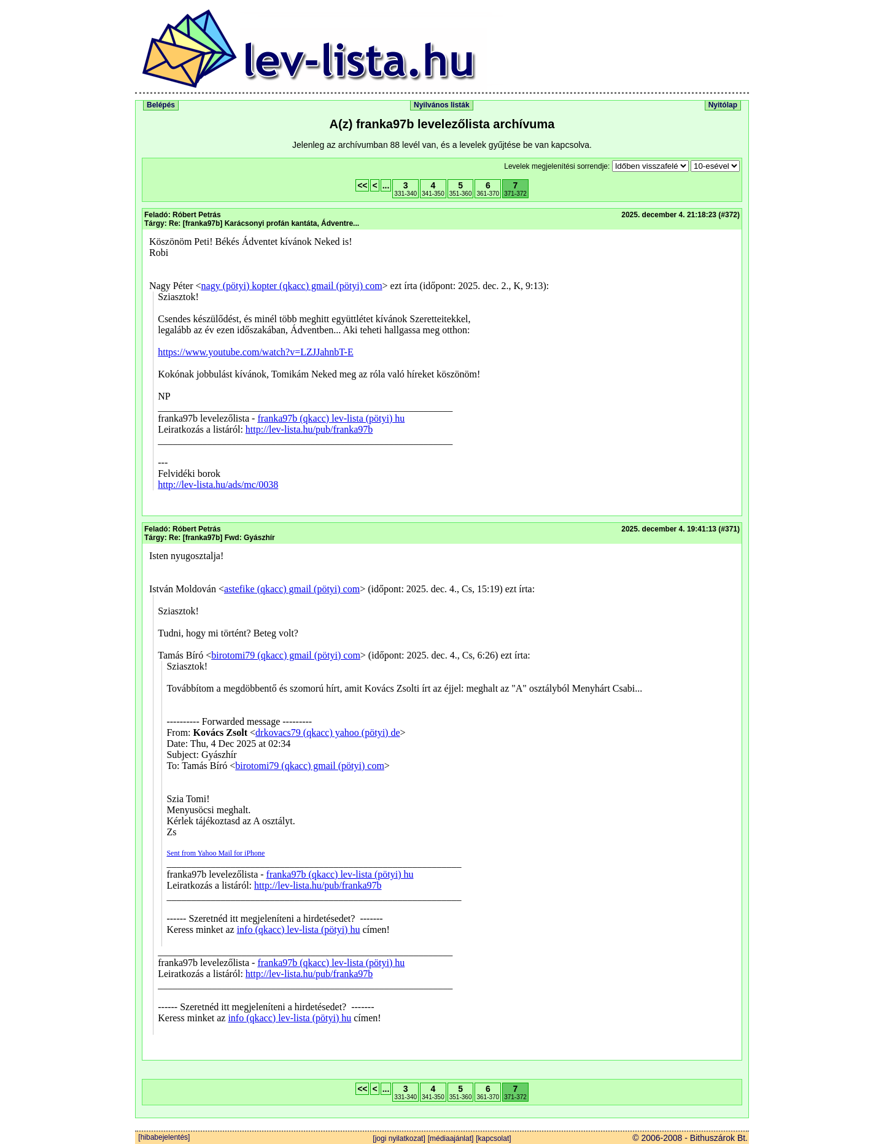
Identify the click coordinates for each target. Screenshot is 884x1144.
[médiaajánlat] (451, 1138)
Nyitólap (722, 105)
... (386, 185)
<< (362, 185)
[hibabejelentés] (163, 1137)
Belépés (161, 105)
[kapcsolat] (493, 1138)
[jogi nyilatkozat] (399, 1138)
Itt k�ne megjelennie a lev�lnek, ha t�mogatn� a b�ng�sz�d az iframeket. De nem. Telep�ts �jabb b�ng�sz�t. (442, 372)
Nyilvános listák (442, 105)
